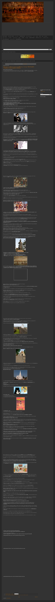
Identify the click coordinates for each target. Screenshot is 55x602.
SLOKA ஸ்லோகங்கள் (39, 37)
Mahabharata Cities (22, 36)
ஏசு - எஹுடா (17, 36)
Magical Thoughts (43, 91)
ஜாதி (42, 36)
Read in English (5, 36)
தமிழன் (37, 36)
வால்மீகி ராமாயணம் (45, 37)
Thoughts (23, 37)
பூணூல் (19, 37)
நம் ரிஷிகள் (10, 37)
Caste (40, 36)
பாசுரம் (34, 36)
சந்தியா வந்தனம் (5, 37)
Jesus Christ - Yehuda (11, 36)
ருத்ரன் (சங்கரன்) (15, 37)
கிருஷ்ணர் (45, 36)
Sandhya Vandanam (32, 37)
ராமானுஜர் (26, 37)
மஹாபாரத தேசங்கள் (29, 36)
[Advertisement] (27, 28)
